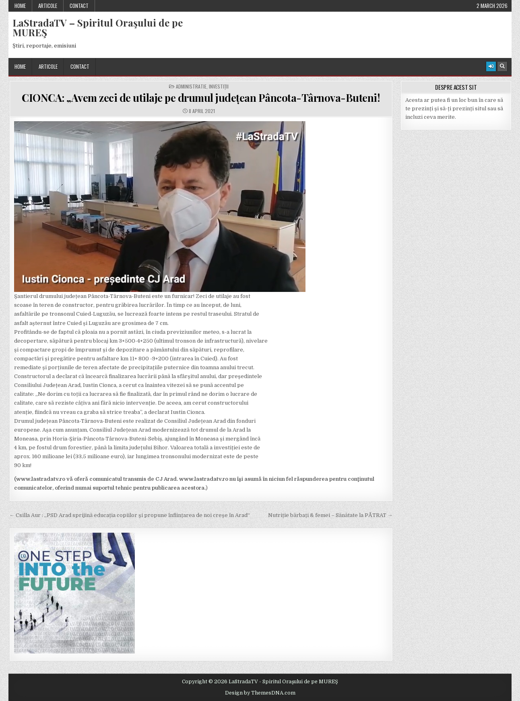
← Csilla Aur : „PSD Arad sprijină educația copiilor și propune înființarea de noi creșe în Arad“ (129, 515)
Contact (79, 6)
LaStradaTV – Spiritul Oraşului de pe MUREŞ (97, 27)
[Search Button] (502, 66)
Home (20, 6)
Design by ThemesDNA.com (260, 693)
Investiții (219, 86)
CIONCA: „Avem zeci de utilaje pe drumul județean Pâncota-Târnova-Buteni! (201, 98)
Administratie (191, 86)
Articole (47, 6)
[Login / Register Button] (491, 66)
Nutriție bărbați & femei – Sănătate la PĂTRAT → (330, 515)
